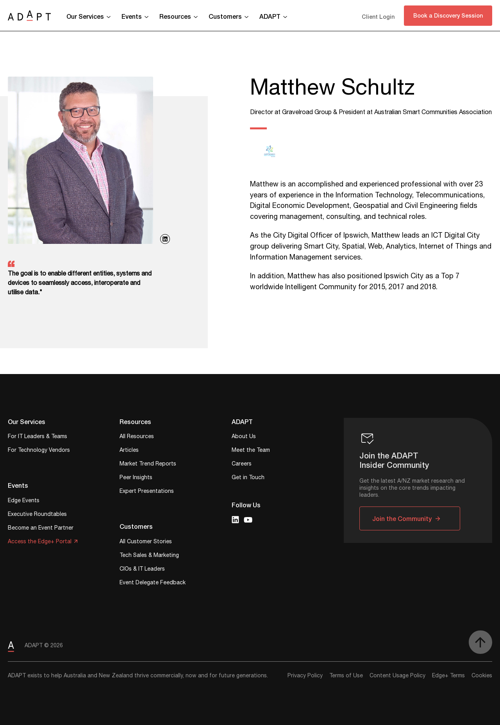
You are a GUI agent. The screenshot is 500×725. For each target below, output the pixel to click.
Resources (175, 16)
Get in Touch (248, 478)
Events (131, 16)
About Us (244, 437)
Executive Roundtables (37, 515)
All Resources (137, 437)
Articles (129, 451)
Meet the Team (251, 451)
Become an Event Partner (40, 528)
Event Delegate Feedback (153, 583)
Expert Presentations (147, 492)
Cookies (481, 675)
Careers (242, 464)
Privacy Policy (305, 675)
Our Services (85, 16)
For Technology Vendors (39, 451)
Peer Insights (136, 478)
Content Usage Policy (397, 675)
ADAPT (269, 16)
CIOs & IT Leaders (142, 569)
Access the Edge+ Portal (39, 542)
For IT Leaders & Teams (37, 437)
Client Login (378, 17)
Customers (225, 16)
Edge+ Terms (448, 675)
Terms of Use (346, 675)
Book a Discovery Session (448, 15)
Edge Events (23, 501)
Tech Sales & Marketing (149, 556)
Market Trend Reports (148, 464)
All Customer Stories (146, 542)
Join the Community (402, 518)
